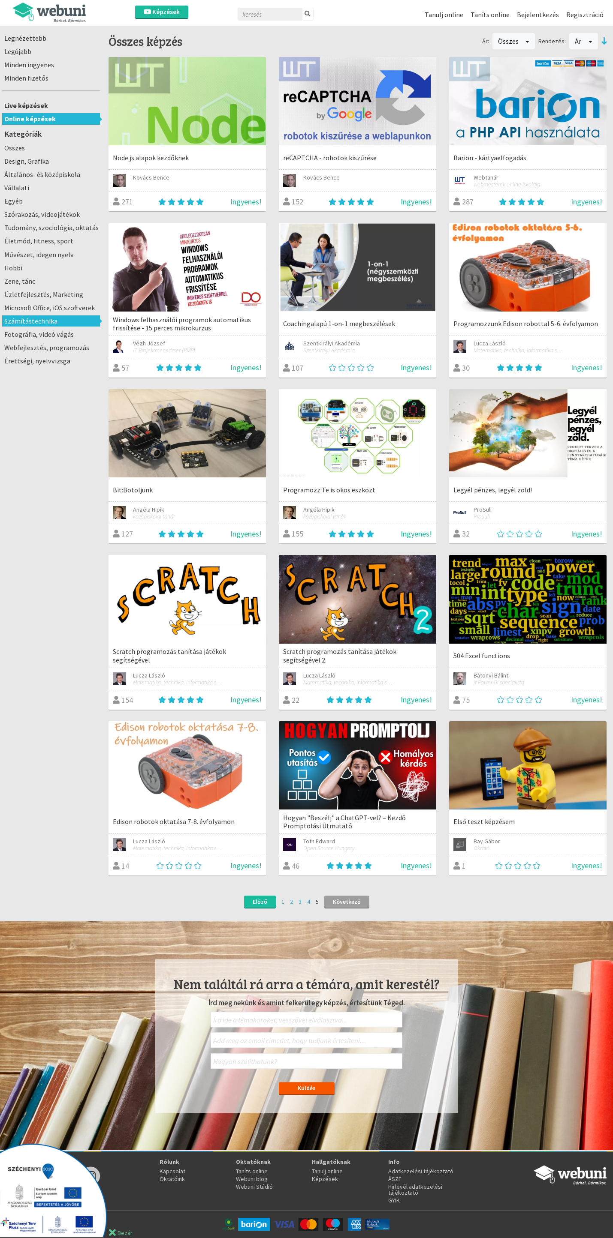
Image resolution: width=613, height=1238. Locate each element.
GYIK (394, 1200)
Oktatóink (172, 1179)
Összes (14, 148)
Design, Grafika (26, 161)
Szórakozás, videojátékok (42, 214)
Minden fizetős (26, 78)
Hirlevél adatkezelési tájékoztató (415, 1189)
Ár (583, 41)
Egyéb (13, 201)
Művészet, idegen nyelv (39, 254)
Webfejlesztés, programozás (46, 347)
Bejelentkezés (538, 14)
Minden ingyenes (29, 64)
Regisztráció (585, 14)
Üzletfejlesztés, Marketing (43, 294)
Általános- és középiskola (42, 174)
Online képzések (30, 118)
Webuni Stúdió (254, 1186)
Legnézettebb (25, 38)
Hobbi (13, 268)
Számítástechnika (30, 321)
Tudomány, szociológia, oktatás (51, 227)
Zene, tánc (19, 281)
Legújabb (17, 51)
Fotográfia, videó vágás (39, 334)
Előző (260, 901)
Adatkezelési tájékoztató (420, 1171)
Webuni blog (252, 1179)
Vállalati (16, 187)
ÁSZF (395, 1179)
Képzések (162, 12)
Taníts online (490, 14)
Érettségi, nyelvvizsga (37, 361)
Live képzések (26, 105)
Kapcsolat (172, 1171)
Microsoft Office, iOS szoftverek (49, 307)
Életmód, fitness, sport (38, 241)
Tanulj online (444, 14)
